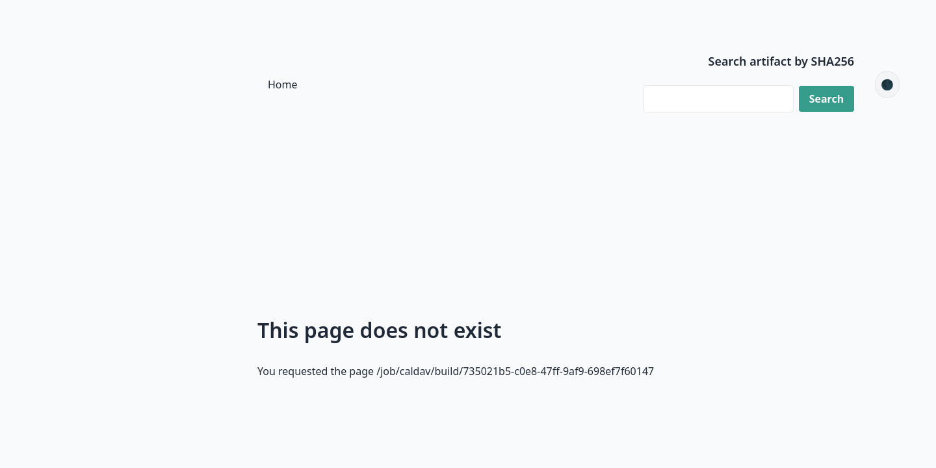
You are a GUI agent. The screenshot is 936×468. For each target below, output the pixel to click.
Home (283, 84)
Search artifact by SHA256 (781, 61)
